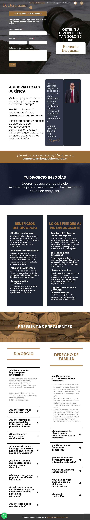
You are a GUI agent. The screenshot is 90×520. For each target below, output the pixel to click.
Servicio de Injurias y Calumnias (59, 3)
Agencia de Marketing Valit (57, 517)
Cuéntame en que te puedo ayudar (22, 48)
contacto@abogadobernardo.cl (45, 158)
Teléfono (12, 38)
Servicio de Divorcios (37, 3)
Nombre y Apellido (16, 29)
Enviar (12, 65)
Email (31, 38)
